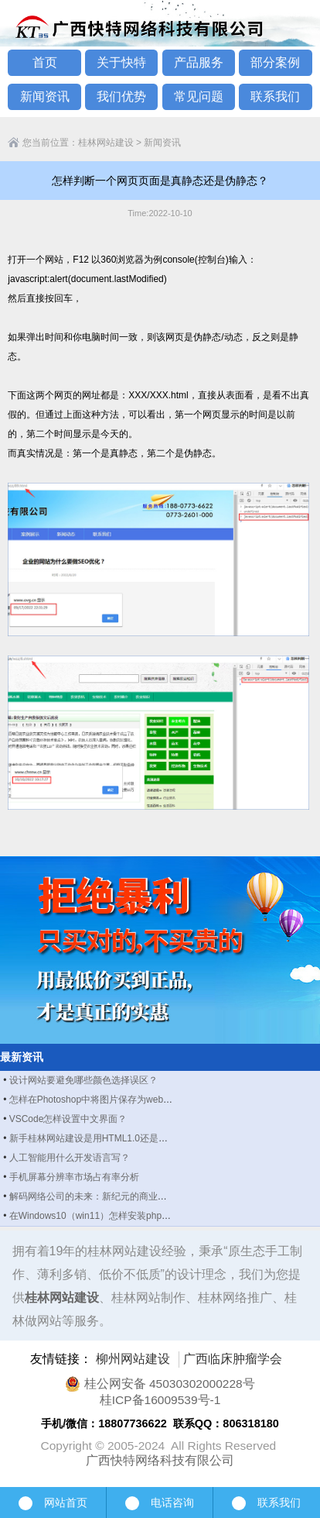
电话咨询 (159, 1503)
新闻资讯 (45, 96)
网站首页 (53, 1502)
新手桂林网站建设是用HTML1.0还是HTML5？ (104, 1138)
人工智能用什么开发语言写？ (69, 1157)
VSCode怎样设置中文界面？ (68, 1119)
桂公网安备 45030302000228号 (159, 1383)
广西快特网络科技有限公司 (160, 1460)
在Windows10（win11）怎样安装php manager (105, 1215)
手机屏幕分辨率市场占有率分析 (74, 1177)
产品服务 (198, 62)
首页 (44, 62)
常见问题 (198, 96)
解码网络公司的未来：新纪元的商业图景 (92, 1196)
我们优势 (121, 96)
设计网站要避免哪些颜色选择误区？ (83, 1080)
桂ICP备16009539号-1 (160, 1399)
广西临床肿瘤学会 (232, 1358)
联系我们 (275, 96)
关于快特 (121, 62)
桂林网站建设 (106, 142)
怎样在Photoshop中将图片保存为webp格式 (98, 1099)
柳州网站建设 (133, 1358)
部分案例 (275, 62)
